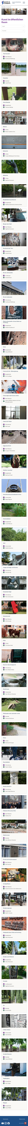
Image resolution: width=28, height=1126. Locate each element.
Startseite (3, 7)
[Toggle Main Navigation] (24, 2)
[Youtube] (2, 1123)
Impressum (5, 1119)
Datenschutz (22, 1119)
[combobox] (2, 26)
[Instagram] (5, 1123)
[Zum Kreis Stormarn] (23, 1123)
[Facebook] (8, 1123)
